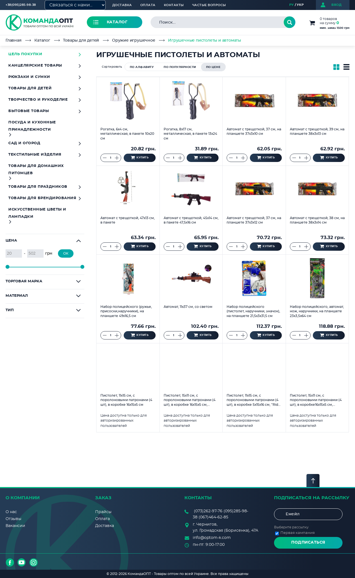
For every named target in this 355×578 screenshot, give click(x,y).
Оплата (148, 5)
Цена (11, 240)
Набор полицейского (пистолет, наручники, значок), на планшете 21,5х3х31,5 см (253, 311)
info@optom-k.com (212, 538)
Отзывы (13, 519)
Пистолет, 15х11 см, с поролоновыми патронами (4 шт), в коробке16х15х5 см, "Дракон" (316, 400)
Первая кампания (297, 533)
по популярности (180, 67)
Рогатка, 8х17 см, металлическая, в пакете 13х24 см (190, 134)
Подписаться (308, 542)
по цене (213, 67)
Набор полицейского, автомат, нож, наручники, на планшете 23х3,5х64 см (317, 311)
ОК (66, 253)
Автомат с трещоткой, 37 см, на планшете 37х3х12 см (254, 220)
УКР (300, 4)
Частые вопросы (209, 5)
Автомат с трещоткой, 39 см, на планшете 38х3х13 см (317, 132)
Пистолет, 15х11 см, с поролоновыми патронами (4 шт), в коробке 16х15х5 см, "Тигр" (189, 400)
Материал (17, 296)
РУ (291, 4)
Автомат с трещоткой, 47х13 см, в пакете (127, 220)
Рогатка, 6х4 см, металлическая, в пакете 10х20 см (127, 134)
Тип (10, 310)
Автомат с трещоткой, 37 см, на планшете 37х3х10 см (254, 132)
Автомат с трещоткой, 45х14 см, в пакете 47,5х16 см (191, 220)
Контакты (174, 5)
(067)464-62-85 (213, 517)
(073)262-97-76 (208, 511)
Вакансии (15, 526)
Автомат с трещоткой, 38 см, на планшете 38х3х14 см (317, 220)
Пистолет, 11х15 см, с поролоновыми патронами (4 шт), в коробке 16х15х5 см (126, 400)
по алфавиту (142, 67)
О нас (11, 512)
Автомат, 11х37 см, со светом (188, 306)
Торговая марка (24, 281)
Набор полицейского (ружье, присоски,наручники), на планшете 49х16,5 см (126, 311)
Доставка (122, 5)
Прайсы (103, 512)
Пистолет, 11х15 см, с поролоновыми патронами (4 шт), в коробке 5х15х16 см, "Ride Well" (253, 400)
